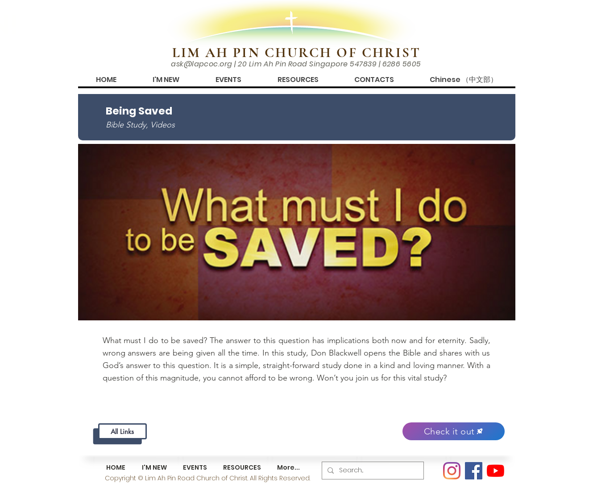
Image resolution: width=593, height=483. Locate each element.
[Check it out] (453, 431)
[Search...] (372, 470)
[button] (165, 79)
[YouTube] (495, 470)
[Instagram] (451, 470)
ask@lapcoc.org (201, 64)
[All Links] (122, 431)
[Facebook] (473, 470)
